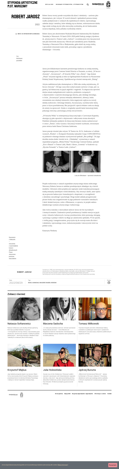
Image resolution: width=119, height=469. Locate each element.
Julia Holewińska (52, 439)
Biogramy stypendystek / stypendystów (69, 4)
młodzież (53, 352)
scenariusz (35, 352)
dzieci (30, 352)
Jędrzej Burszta (87, 439)
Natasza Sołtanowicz (19, 393)
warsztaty (42, 352)
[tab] (88, 4)
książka (48, 352)
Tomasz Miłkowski (89, 393)
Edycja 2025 (49, 4)
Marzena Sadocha (53, 393)
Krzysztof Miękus (17, 439)
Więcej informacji (62, 465)
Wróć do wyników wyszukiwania (29, 33)
